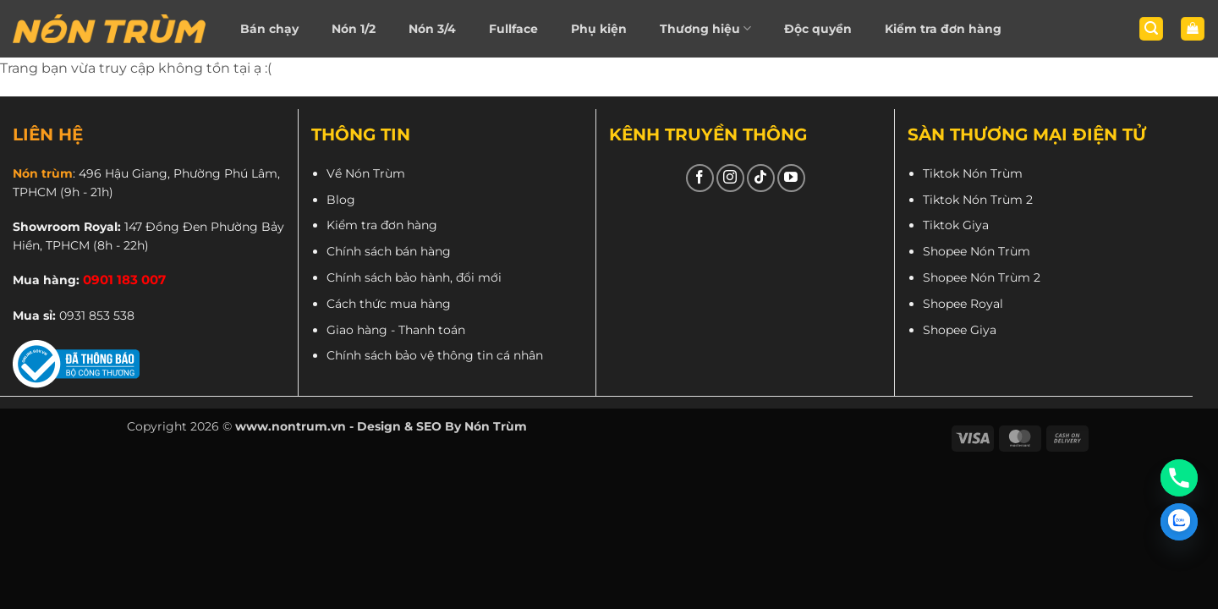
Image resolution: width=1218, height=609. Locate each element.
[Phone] (1179, 478)
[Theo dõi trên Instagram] (730, 178)
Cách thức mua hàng (388, 303)
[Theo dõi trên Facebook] (700, 178)
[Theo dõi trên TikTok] (761, 178)
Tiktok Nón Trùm (973, 173)
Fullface (513, 28)
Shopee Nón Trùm (976, 251)
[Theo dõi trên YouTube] (791, 178)
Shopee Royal (963, 303)
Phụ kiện (599, 28)
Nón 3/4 (432, 28)
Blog (340, 199)
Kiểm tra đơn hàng (943, 28)
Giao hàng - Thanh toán (395, 329)
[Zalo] (1179, 521)
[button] (1151, 29)
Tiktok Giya (956, 225)
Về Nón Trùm (365, 173)
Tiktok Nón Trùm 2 (978, 199)
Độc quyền (818, 28)
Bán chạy (269, 28)
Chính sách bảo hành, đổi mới (414, 277)
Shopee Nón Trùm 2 (981, 277)
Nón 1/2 (354, 28)
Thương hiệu (705, 28)
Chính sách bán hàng (388, 251)
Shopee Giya (959, 329)
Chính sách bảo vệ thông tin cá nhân (434, 355)
